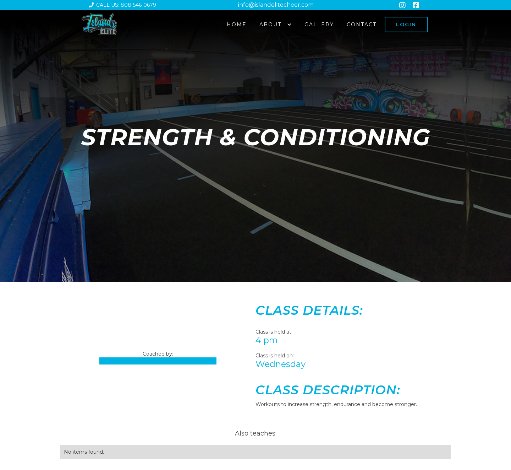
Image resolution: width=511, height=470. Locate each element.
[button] (275, 24)
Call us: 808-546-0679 (122, 5)
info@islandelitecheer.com (276, 4)
